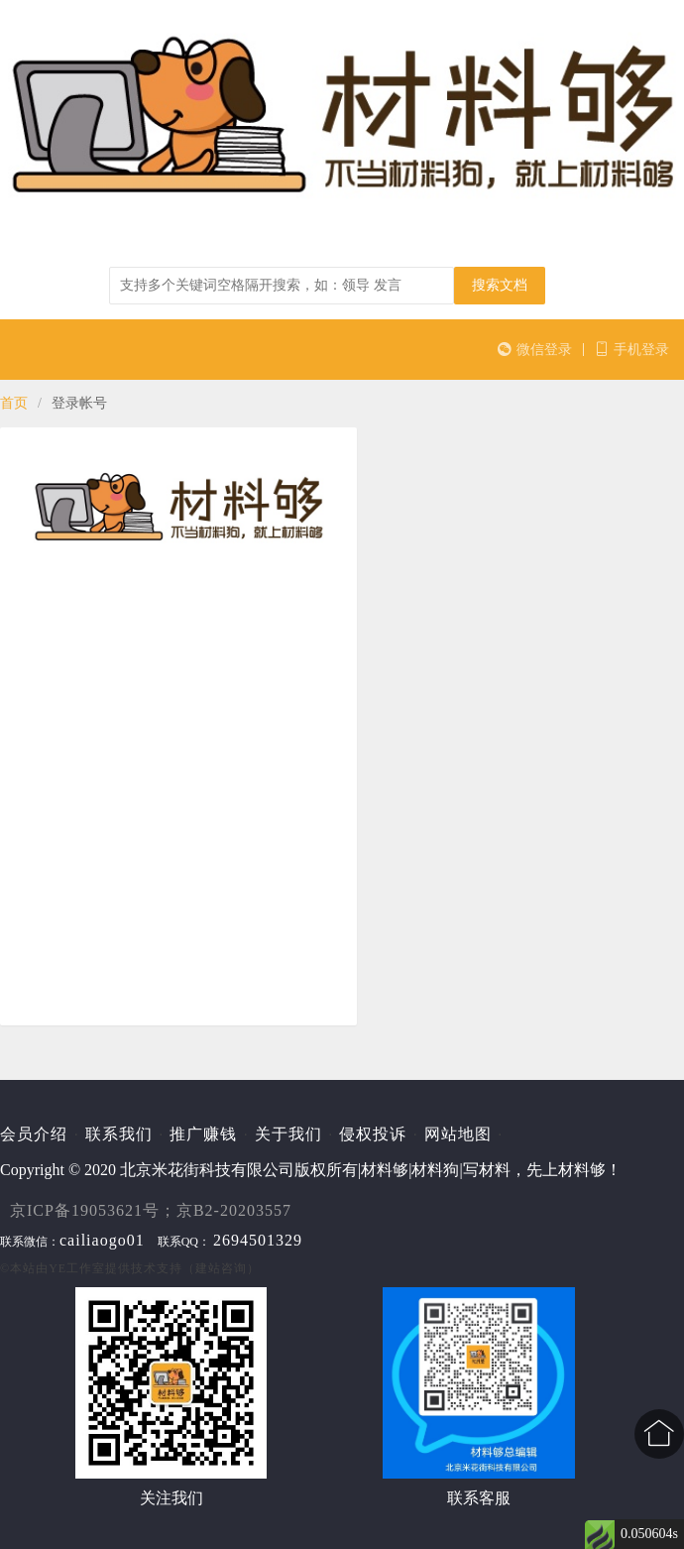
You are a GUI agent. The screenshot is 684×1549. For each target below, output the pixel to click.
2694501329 (257, 1240)
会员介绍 (33, 1134)
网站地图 (458, 1134)
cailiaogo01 (102, 1240)
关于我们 (288, 1134)
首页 (14, 403)
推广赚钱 (203, 1134)
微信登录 (535, 349)
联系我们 (119, 1134)
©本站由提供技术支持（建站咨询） (130, 1268)
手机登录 (632, 349)
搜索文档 (499, 285)
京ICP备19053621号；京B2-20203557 (150, 1210)
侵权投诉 (372, 1134)
